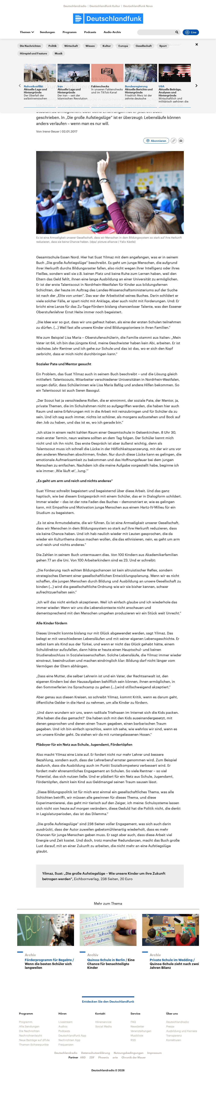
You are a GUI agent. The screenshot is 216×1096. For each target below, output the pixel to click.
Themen (25, 32)
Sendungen (47, 32)
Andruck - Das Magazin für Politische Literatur (62, 44)
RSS (133, 1040)
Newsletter (137, 1026)
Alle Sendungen (29, 1026)
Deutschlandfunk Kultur (105, 6)
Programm (69, 32)
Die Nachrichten (29, 1030)
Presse (170, 1026)
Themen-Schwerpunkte (34, 1044)
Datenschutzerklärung (95, 1052)
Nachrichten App (69, 1040)
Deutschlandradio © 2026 (108, 1070)
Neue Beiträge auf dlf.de (34, 1040)
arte (115, 1057)
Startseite (23, 44)
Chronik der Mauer (134, 1057)
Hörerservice (103, 1021)
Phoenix (103, 1057)
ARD (83, 1057)
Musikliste (137, 1035)
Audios (62, 1026)
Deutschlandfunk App (72, 1035)
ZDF (91, 1057)
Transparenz (174, 1035)
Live (190, 32)
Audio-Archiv (112, 32)
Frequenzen (65, 1044)
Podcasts (90, 32)
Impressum (154, 1052)
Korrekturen (173, 1040)
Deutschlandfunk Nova (138, 6)
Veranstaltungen (141, 1030)
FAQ (133, 1021)
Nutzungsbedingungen (128, 1052)
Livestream (65, 1021)
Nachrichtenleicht (30, 1035)
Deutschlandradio (75, 6)
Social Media (103, 1026)
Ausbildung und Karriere (181, 1030)
